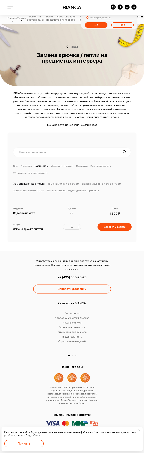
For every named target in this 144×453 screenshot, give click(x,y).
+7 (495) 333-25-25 (72, 277)
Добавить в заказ (115, 226)
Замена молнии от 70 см (28, 190)
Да (96, 25)
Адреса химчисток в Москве (72, 317)
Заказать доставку (72, 289)
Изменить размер (62, 166)
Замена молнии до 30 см (63, 183)
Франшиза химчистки (72, 327)
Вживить (26, 166)
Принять (23, 443)
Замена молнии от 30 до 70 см (101, 183)
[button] (69, 355)
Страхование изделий (72, 341)
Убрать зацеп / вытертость (30, 172)
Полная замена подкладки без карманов (73, 190)
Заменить (41, 166)
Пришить (82, 166)
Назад (72, 46)
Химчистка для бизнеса (72, 331)
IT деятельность (72, 336)
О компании (72, 313)
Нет (122, 25)
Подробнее (33, 435)
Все (15, 166)
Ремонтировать (100, 166)
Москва (100, 17)
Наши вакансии (72, 322)
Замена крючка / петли (29, 183)
